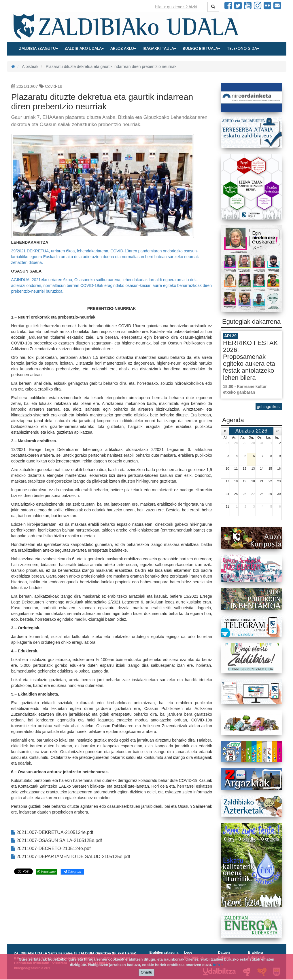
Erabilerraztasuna (164, 953)
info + (218, 965)
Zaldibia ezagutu (38, 48)
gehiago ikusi (269, 406)
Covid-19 (53, 86)
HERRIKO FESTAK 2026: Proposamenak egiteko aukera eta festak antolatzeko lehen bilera (250, 360)
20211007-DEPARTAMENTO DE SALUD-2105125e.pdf (70, 856)
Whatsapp (46, 871)
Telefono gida (243, 48)
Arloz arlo (123, 48)
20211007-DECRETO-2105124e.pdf (51, 848)
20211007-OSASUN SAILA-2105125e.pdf (56, 840)
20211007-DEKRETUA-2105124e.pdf (52, 832)
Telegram (72, 871)
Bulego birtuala (201, 48)
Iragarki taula (159, 48)
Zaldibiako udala (84, 48)
